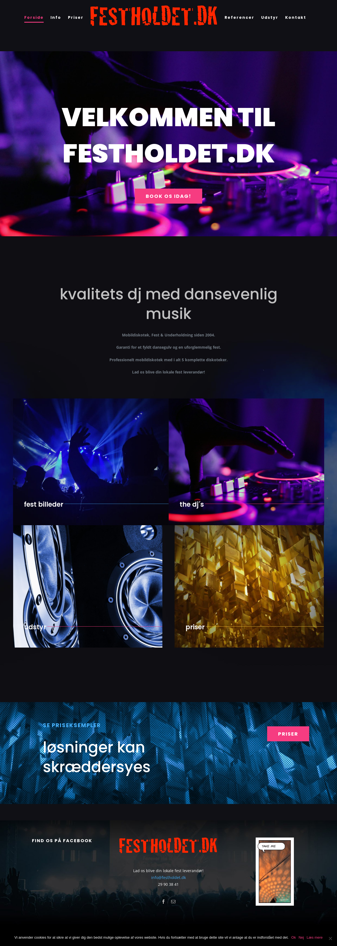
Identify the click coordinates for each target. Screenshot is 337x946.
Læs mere (315, 937)
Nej (301, 937)
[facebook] (163, 901)
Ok (293, 937)
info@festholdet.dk (168, 877)
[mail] (173, 901)
